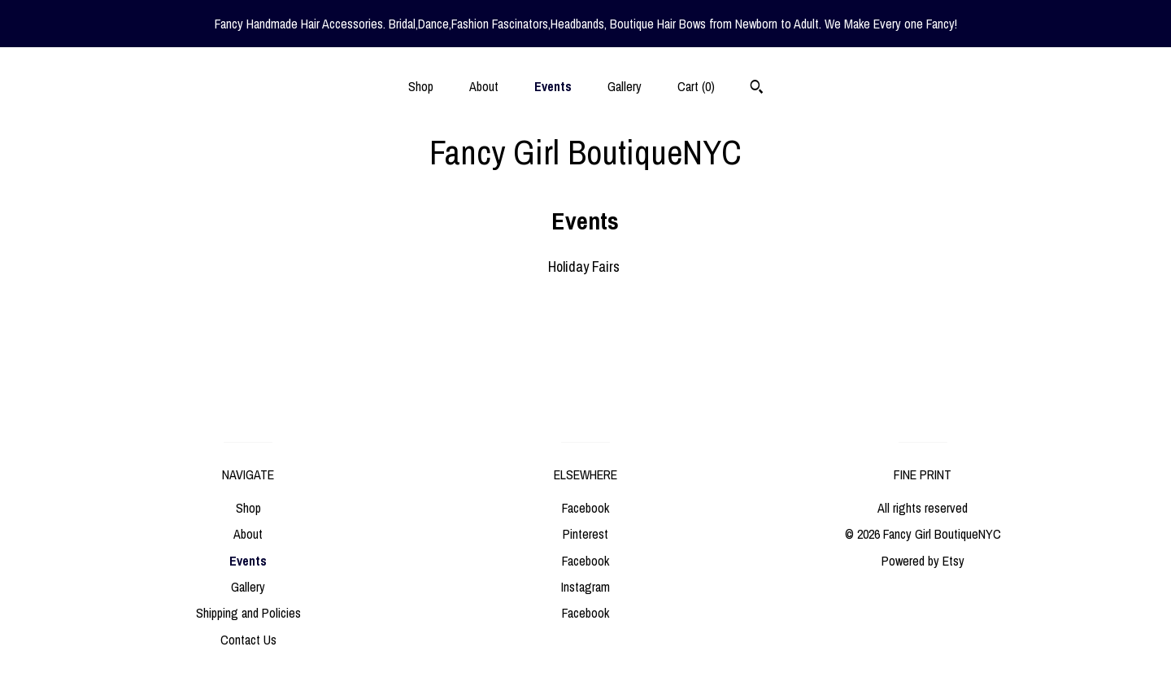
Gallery (624, 86)
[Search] (757, 89)
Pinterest (585, 534)
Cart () (696, 86)
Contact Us (248, 640)
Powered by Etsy (923, 561)
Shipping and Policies (248, 613)
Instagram (585, 587)
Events (553, 86)
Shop (420, 86)
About (483, 86)
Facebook (585, 508)
